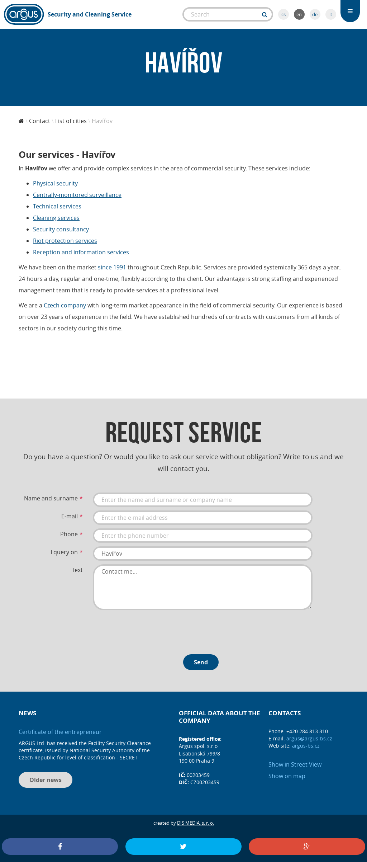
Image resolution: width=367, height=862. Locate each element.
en (299, 14)
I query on (64, 552)
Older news (45, 780)
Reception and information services (81, 252)
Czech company (65, 305)
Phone (69, 534)
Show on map (286, 776)
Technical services (57, 206)
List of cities (71, 121)
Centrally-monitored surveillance (77, 195)
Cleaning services (56, 218)
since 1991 (112, 267)
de (315, 14)
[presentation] (147, 630)
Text (77, 570)
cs (283, 14)
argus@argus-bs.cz (309, 738)
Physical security (55, 183)
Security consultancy (61, 229)
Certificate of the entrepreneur (60, 732)
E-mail (69, 516)
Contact (39, 121)
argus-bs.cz (306, 745)
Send (201, 662)
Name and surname (51, 498)
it (330, 14)
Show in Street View (294, 764)
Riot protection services (65, 241)
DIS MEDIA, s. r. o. (195, 823)
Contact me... (203, 587)
